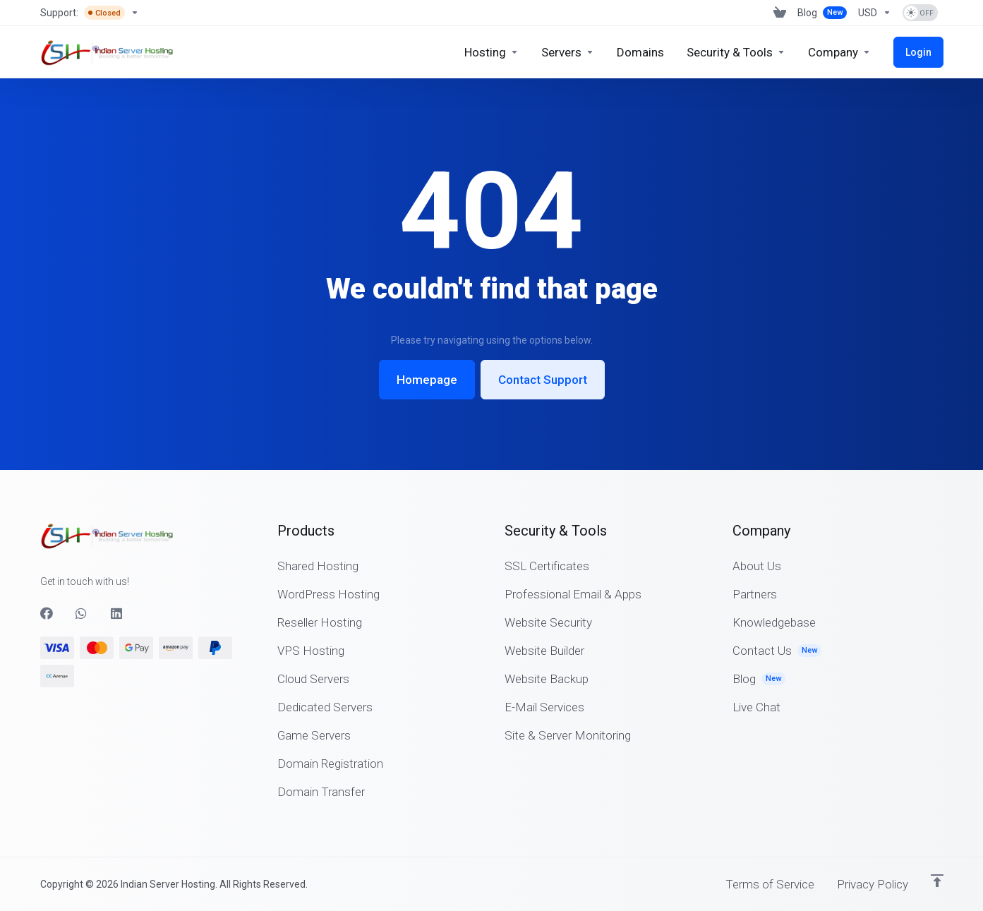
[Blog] (822, 12)
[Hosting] (491, 52)
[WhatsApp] (81, 613)
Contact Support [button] (542, 341)
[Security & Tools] (736, 52)
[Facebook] (46, 613)
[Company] (839, 52)
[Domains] (640, 52)
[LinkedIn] (117, 613)
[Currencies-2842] (874, 12)
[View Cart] (780, 12)
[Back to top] (937, 881)
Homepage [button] (427, 341)
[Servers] (567, 52)
